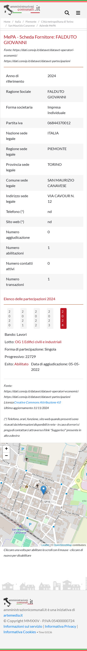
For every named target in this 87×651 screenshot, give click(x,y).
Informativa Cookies (19, 632)
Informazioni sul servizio (22, 626)
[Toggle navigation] (67, 12)
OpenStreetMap (63, 545)
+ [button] (6, 449)
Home (7, 21)
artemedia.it (13, 615)
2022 (36, 318)
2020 (9, 318)
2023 (49, 318)
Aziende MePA (47, 25)
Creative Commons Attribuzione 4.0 (37, 402)
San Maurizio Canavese (21, 25)
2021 (23, 318)
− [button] (6, 456)
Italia (18, 21)
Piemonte (31, 21)
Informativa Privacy (60, 626)
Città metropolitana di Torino (57, 21)
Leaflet (45, 545)
